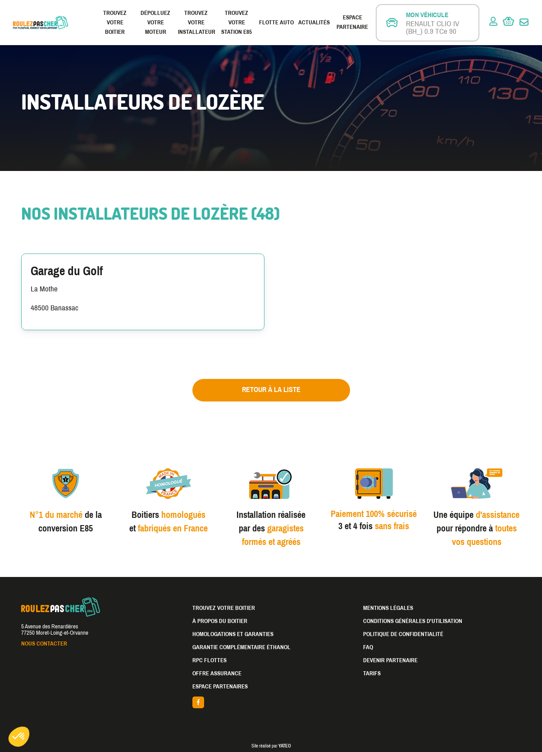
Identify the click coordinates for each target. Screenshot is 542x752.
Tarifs (372, 673)
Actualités (314, 22)
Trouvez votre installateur (196, 22)
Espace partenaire (352, 22)
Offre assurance (216, 673)
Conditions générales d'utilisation (412, 621)
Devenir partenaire (390, 660)
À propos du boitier (219, 621)
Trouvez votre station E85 (236, 22)
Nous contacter (44, 644)
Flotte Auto (276, 22)
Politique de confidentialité (403, 634)
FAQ (368, 647)
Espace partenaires (220, 686)
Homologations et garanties (232, 634)
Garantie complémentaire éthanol (241, 647)
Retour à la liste (271, 389)
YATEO (284, 745)
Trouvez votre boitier (115, 22)
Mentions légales (388, 608)
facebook (271, 702)
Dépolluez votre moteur (155, 22)
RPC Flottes (209, 660)
